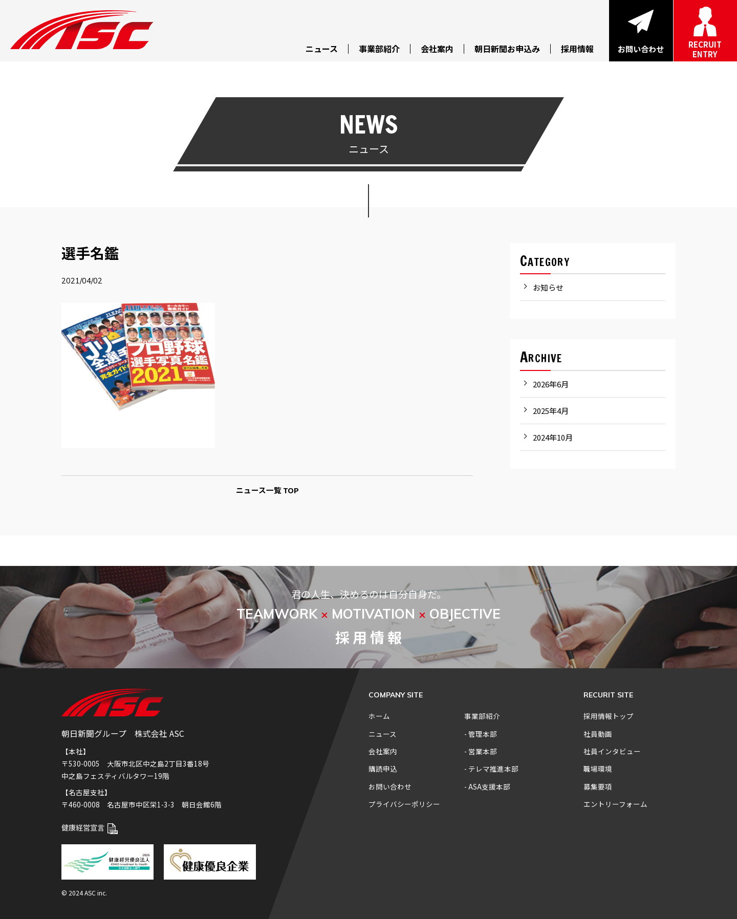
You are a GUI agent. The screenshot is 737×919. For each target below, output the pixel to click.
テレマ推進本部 (493, 768)
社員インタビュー (612, 751)
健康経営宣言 (89, 827)
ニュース (382, 734)
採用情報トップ (608, 716)
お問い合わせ (389, 786)
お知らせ (548, 287)
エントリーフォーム (615, 804)
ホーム (379, 716)
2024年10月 (553, 437)
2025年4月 (551, 410)
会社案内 (382, 751)
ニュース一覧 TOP (267, 490)
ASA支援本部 (489, 786)
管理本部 (482, 734)
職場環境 (597, 768)
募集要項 (597, 786)
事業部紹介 (482, 716)
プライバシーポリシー (404, 804)
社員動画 (597, 734)
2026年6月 (551, 384)
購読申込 (382, 768)
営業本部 (482, 751)
